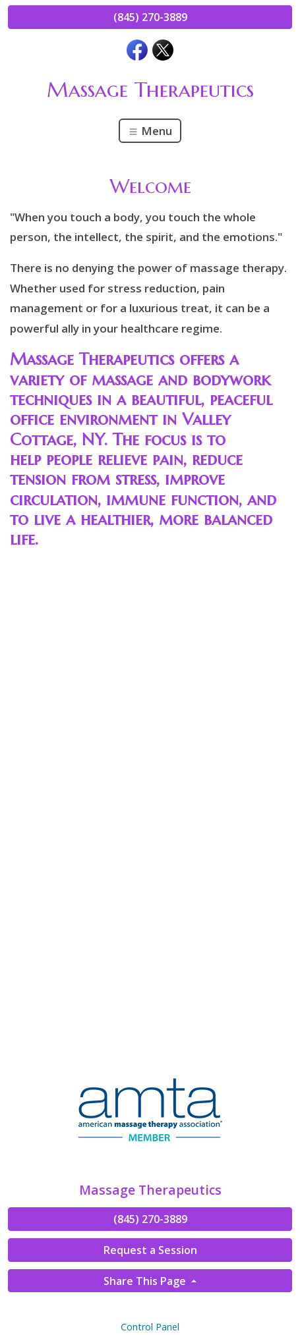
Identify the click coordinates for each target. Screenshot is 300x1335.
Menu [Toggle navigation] (150, 130)
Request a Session (150, 1250)
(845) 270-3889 (150, 17)
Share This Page (146, 1281)
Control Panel (150, 1327)
